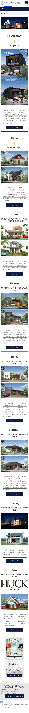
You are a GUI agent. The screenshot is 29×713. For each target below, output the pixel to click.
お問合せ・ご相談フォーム (14, 696)
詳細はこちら (14, 127)
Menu (26, 2)
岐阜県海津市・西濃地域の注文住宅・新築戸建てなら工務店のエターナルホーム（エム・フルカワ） (14, 706)
